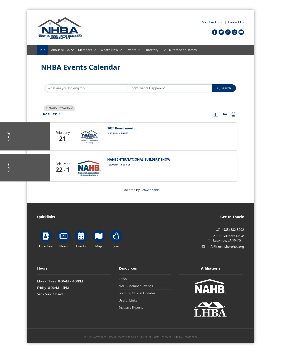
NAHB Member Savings (136, 286)
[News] (63, 238)
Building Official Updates (137, 293)
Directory (151, 50)
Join (42, 50)
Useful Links (128, 300)
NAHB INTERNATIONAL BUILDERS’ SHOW (138, 159)
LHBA (123, 279)
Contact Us (236, 22)
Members (85, 50)
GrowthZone (149, 190)
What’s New (109, 50)
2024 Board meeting (123, 128)
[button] (216, 115)
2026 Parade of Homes (180, 50)
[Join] (116, 238)
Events (131, 50)
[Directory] (46, 238)
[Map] (99, 238)
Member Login (212, 22)
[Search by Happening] (170, 88)
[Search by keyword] (86, 88)
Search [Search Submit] (224, 88)
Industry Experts (131, 307)
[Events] (81, 238)
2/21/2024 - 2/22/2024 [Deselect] (59, 108)
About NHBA (60, 50)
